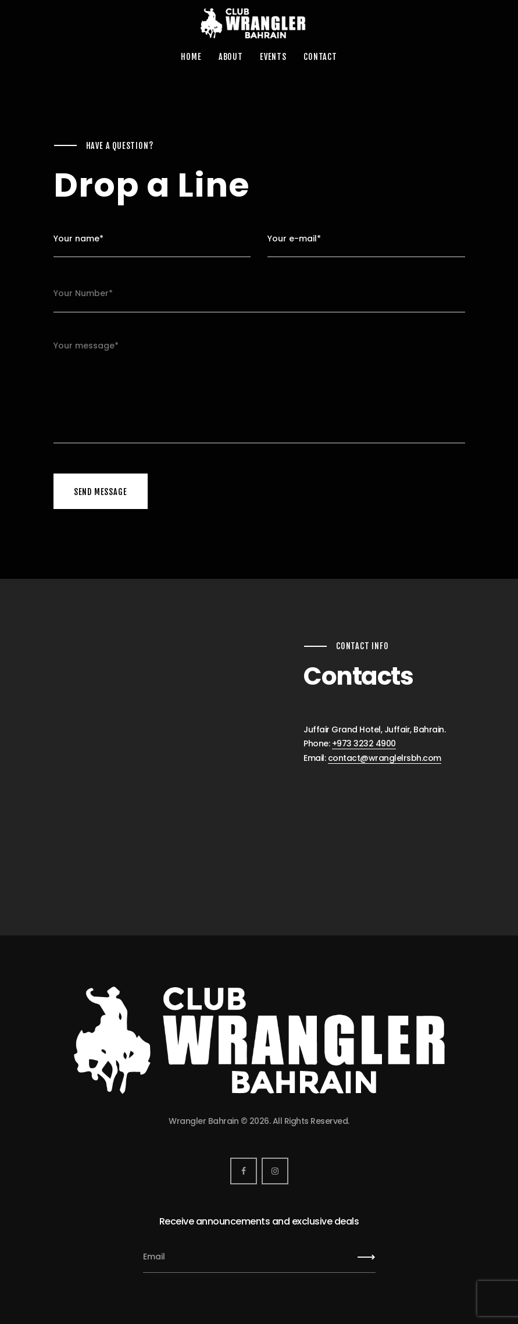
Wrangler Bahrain (203, 1121)
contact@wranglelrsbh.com (384, 758)
